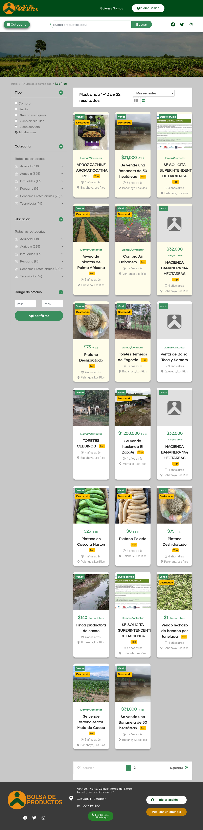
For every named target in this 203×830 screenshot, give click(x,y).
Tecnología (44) (28, 203)
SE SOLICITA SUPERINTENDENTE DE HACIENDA (176, 170)
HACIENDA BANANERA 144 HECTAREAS (174, 268)
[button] (111, 8)
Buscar (141, 24)
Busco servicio (29, 127)
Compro (24, 103)
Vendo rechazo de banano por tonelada (174, 631)
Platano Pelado (132, 538)
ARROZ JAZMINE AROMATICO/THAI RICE (92, 170)
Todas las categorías (30, 158)
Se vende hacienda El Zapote (132, 447)
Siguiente (179, 767)
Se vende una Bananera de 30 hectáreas (132, 171)
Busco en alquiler (31, 121)
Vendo (23, 109)
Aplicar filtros (39, 316)
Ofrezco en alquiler (32, 115)
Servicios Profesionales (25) (37, 196)
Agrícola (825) (27, 173)
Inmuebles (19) (28, 181)
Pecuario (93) (27, 188)
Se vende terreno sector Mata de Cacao (91, 722)
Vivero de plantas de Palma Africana (91, 262)
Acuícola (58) (27, 166)
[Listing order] (154, 93)
